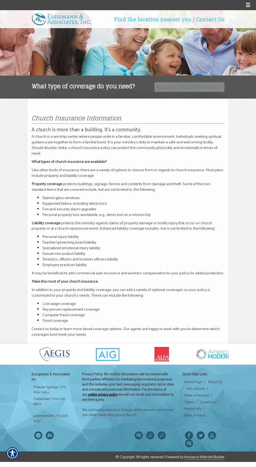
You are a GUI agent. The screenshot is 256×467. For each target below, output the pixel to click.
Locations (208, 402)
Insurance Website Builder (204, 456)
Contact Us (210, 19)
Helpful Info (193, 408)
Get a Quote (195, 388)
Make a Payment (196, 395)
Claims (189, 402)
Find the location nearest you (152, 19)
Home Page (193, 381)
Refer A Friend (194, 415)
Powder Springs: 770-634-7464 (50, 389)
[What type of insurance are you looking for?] (189, 87)
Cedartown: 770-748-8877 (49, 401)
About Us (215, 381)
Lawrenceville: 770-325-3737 (51, 418)
